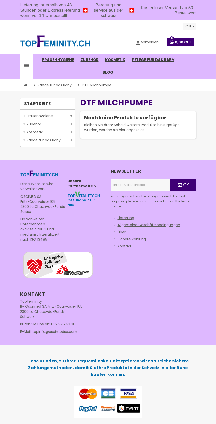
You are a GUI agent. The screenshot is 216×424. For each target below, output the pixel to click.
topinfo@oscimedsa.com (54, 331)
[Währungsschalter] (189, 26)
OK (183, 185)
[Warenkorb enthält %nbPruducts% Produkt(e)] (180, 42)
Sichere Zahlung (132, 239)
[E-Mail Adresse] (140, 185)
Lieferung (126, 217)
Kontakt (124, 246)
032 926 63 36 (63, 324)
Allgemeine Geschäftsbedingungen (149, 224)
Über (122, 232)
